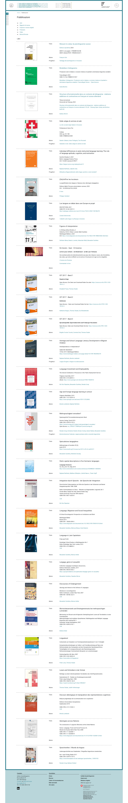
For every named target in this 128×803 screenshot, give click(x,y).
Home (18, 12)
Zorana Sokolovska (65, 215)
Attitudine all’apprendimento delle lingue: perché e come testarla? (78, 172)
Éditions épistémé (65, 47)
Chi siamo (51, 785)
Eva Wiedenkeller (84, 310)
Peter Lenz (63, 663)
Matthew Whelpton (75, 473)
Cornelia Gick (77, 332)
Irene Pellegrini (73, 140)
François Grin (63, 57)
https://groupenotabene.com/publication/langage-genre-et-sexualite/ (79, 571)
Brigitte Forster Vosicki (66, 332)
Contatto (19, 781)
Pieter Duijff (93, 473)
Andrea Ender (63, 631)
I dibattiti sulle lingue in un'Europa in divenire (72, 219)
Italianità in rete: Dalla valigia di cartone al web (73, 144)
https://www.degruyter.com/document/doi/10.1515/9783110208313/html (81, 735)
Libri (21, 23)
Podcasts (22, 30)
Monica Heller (75, 554)
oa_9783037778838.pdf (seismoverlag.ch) (80, 426)
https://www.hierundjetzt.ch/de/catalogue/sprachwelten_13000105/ (79, 758)
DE (7, 19)
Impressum (84, 778)
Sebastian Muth (82, 240)
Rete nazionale (53, 782)
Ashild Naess (85, 473)
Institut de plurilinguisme (87, 776)
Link (61, 499)
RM (7, 21)
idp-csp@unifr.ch (21, 783)
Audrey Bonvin (64, 114)
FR (7, 16)
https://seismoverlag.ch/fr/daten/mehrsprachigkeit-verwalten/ (77, 424)
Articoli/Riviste (24, 34)
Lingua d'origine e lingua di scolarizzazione (72, 361)
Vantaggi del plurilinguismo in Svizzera (71, 60)
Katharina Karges (64, 310)
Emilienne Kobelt (72, 431)
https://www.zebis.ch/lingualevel (69, 658)
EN (7, 24)
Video (21, 32)
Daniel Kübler (90, 431)
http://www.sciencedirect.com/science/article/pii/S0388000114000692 (80, 469)
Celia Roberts (84, 528)
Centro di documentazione (56, 780)
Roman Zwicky (82, 431)
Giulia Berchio (63, 87)
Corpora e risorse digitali (27, 27)
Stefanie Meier (64, 240)
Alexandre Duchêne (92, 240)
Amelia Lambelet (74, 358)
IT (7, 13)
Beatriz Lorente (72, 240)
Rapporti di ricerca (25, 25)
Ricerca (51, 778)
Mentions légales (85, 780)
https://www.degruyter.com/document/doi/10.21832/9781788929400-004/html (85, 236)
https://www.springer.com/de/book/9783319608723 (79, 380)
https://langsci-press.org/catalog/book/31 (72, 164)
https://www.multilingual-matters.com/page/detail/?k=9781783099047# (80, 354)
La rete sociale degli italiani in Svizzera (71, 125)
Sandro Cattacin (64, 140)
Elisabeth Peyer (64, 289)
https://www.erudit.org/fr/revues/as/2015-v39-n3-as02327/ (77, 449)
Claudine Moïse (75, 576)
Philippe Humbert (64, 196)
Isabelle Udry (73, 169)
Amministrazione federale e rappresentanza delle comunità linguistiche (80, 434)
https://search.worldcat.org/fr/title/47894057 (72, 683)
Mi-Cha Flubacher (64, 384)
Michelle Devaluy (76, 454)
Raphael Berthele (64, 169)
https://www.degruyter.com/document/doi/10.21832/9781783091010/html (81, 523)
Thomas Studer (73, 289)
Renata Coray (85, 384)
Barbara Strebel (72, 763)
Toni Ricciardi (82, 140)
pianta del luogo (27, 781)
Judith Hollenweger (74, 687)
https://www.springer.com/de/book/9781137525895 (75, 399)
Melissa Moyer (75, 528)
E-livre (61, 191)
